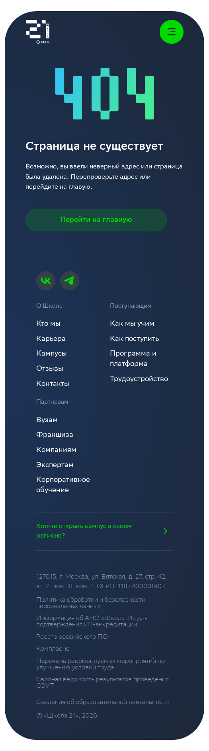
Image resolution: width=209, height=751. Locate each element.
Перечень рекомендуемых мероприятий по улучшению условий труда (100, 665)
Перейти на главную (96, 220)
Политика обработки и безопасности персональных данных (90, 603)
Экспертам (55, 465)
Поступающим (131, 306)
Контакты (52, 384)
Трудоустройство (139, 379)
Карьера (51, 339)
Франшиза (54, 435)
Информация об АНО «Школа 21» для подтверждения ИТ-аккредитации (92, 622)
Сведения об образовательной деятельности (102, 703)
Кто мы (48, 324)
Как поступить (134, 339)
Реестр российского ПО (72, 637)
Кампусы (51, 354)
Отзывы (49, 369)
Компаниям (56, 450)
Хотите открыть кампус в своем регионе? (104, 531)
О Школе (49, 306)
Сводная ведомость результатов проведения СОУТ (102, 683)
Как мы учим (132, 324)
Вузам (47, 420)
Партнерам (52, 402)
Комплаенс (52, 649)
